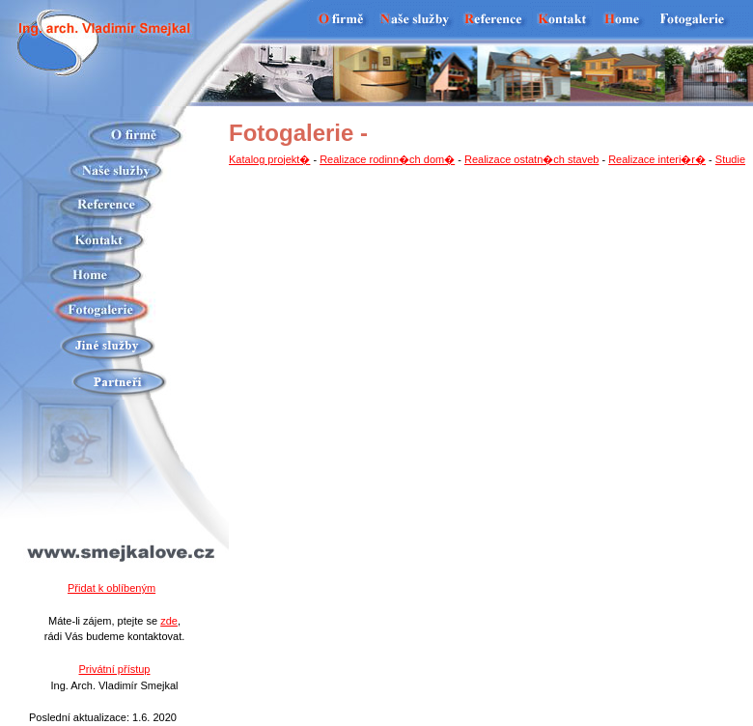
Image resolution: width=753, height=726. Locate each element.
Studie (730, 159)
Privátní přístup (115, 669)
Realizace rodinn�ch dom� (387, 159)
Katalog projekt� (269, 159)
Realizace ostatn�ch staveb (531, 159)
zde (169, 621)
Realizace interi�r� (657, 159)
